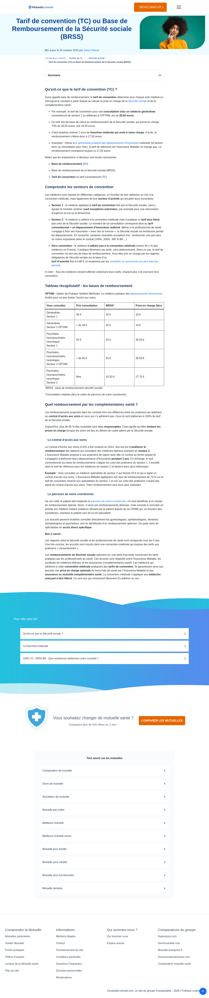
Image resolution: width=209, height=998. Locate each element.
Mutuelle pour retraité (104, 862)
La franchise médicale (35, 646)
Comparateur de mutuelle (104, 770)
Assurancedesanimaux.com (174, 957)
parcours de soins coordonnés (108, 501)
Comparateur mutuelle (55, 58)
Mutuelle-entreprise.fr (170, 950)
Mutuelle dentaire (104, 888)
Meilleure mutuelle (104, 823)
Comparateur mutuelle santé (174, 963)
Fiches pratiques (14, 950)
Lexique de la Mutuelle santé (21, 963)
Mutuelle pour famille (104, 849)
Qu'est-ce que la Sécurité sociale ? (43, 633)
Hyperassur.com (167, 936)
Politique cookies (191, 990)
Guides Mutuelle (14, 943)
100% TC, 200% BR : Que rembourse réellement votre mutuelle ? (61, 658)
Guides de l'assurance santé (83, 58)
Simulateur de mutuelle (104, 796)
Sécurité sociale (97, 58)
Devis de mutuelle (104, 783)
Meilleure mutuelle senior (104, 836)
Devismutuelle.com (169, 943)
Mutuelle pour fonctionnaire (104, 875)
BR (85, 163)
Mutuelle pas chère (104, 809)
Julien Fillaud (91, 50)
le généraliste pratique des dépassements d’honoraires (107, 143)
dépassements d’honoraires (146, 293)
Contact (60, 943)
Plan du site (12, 970)
